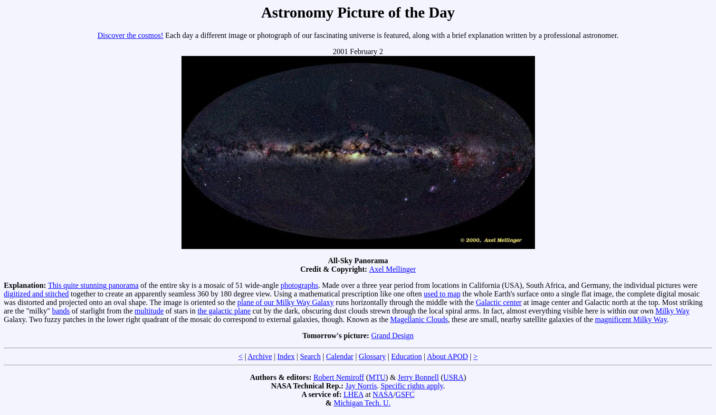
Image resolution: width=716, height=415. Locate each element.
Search (310, 356)
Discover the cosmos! (130, 35)
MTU (377, 377)
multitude (148, 311)
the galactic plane (224, 311)
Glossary (372, 356)
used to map (442, 294)
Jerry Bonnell (418, 377)
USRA (453, 377)
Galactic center (498, 302)
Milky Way (672, 311)
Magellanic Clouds (419, 319)
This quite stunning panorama (93, 285)
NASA (382, 394)
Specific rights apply (412, 386)
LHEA (353, 394)
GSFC (404, 394)
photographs (299, 285)
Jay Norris (361, 386)
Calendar (339, 356)
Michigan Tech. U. (362, 403)
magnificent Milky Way (631, 319)
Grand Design (392, 336)
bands (60, 311)
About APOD (447, 356)
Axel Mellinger (392, 269)
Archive (260, 356)
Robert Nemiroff (339, 377)
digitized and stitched (36, 294)
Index (286, 356)
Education (406, 356)
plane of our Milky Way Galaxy (286, 302)
